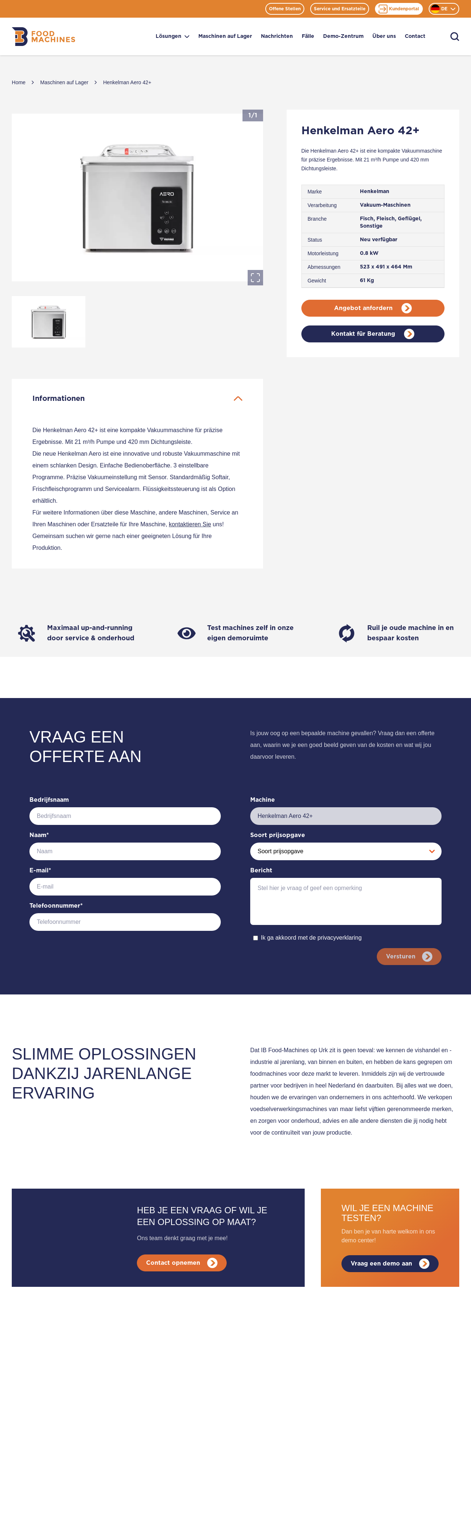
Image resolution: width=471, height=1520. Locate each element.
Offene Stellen (285, 9)
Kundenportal (399, 9)
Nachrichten (277, 36)
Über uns (384, 36)
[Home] (43, 36)
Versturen (408, 956)
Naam (39, 835)
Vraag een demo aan (390, 1267)
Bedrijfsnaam (49, 800)
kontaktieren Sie (190, 524)
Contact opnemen (182, 1266)
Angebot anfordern (373, 308)
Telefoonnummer (56, 906)
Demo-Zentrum (343, 36)
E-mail (40, 870)
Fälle (308, 36)
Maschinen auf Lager (225, 36)
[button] (137, 197)
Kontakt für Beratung (372, 334)
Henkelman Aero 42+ (127, 82)
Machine (262, 800)
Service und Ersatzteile (339, 9)
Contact (415, 36)
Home (18, 82)
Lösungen (173, 36)
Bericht (261, 870)
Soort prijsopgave (277, 835)
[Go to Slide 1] (48, 322)
